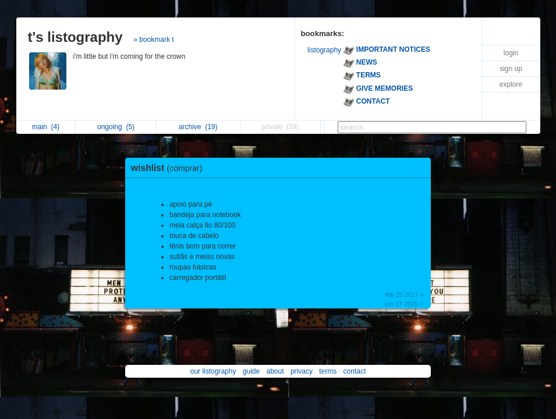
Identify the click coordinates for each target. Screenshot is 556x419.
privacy (302, 371)
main (45, 127)
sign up (511, 69)
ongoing (115, 127)
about (275, 371)
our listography (213, 371)
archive (198, 127)
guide (251, 371)
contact (354, 371)
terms (328, 371)
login (511, 53)
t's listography (75, 37)
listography (324, 50)
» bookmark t (153, 39)
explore (511, 84)
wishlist (169, 168)
